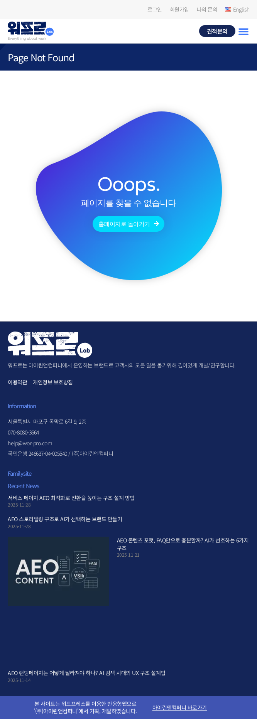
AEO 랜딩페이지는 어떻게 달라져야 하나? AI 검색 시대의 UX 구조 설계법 (87, 673)
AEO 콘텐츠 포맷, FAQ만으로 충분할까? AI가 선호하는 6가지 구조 (183, 544)
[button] (243, 31)
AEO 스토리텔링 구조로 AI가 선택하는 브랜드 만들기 (65, 519)
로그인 (154, 9)
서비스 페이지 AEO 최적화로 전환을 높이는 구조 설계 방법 (71, 498)
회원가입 (179, 9)
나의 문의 (207, 9)
